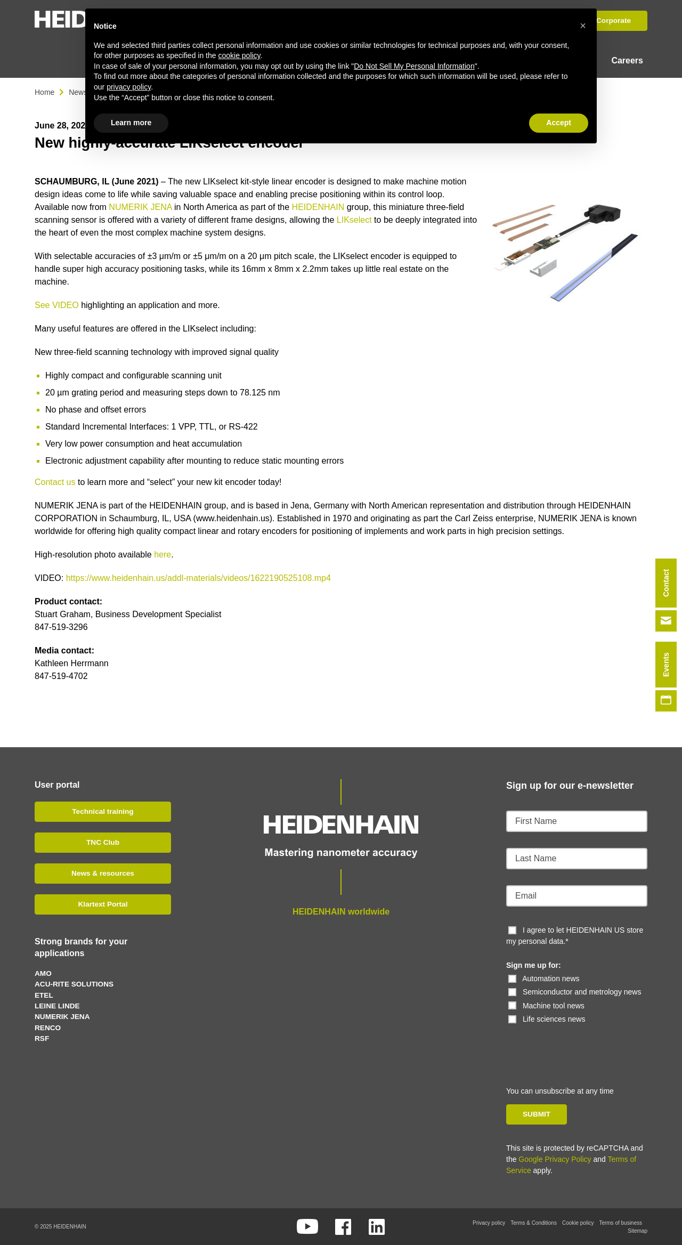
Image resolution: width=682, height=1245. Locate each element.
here (162, 554)
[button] (582, 25)
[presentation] (579, 1045)
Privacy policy (489, 1222)
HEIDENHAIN (318, 206)
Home (44, 91)
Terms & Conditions (533, 1222)
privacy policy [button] (129, 87)
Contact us (55, 481)
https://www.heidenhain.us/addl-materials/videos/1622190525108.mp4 (198, 577)
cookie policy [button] (239, 55)
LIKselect (354, 219)
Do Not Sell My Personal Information (414, 66)
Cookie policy (578, 1222)
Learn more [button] (131, 122)
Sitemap (637, 1230)
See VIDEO (57, 304)
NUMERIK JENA (140, 206)
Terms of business (620, 1222)
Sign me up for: (533, 964)
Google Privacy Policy (554, 1158)
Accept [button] (558, 122)
